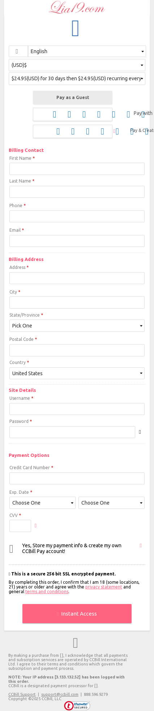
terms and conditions (46, 591)
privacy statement (103, 586)
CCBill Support (22, 694)
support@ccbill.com (59, 694)
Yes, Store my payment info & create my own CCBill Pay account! (71, 548)
